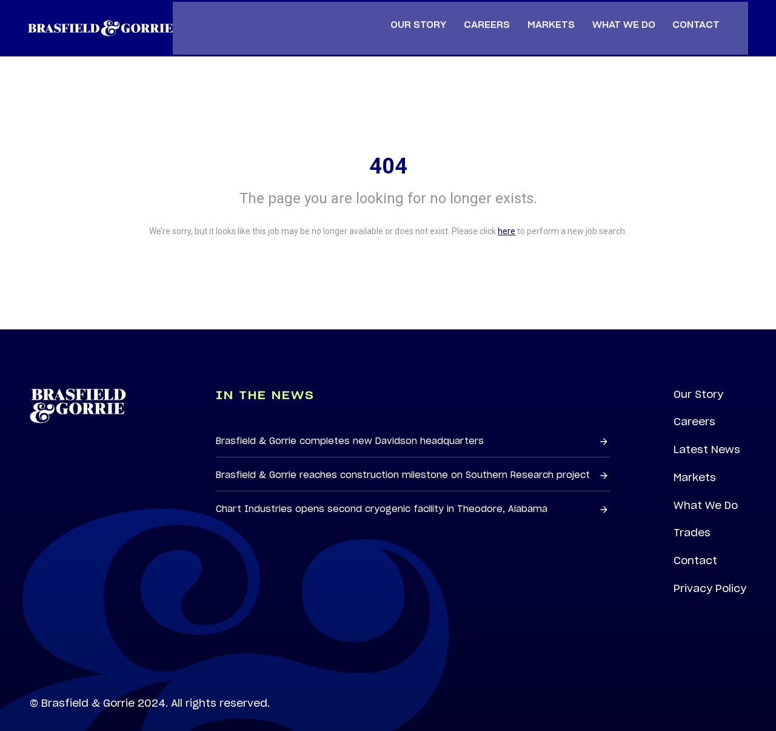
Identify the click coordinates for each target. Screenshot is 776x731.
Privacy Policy (710, 574)
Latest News (707, 432)
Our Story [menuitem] (424, 15)
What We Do (706, 489)
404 (388, 147)
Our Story (698, 376)
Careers (694, 404)
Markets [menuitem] (557, 15)
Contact (695, 546)
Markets (694, 461)
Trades (692, 517)
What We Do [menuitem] (629, 15)
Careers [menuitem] (493, 15)
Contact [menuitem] (702, 15)
